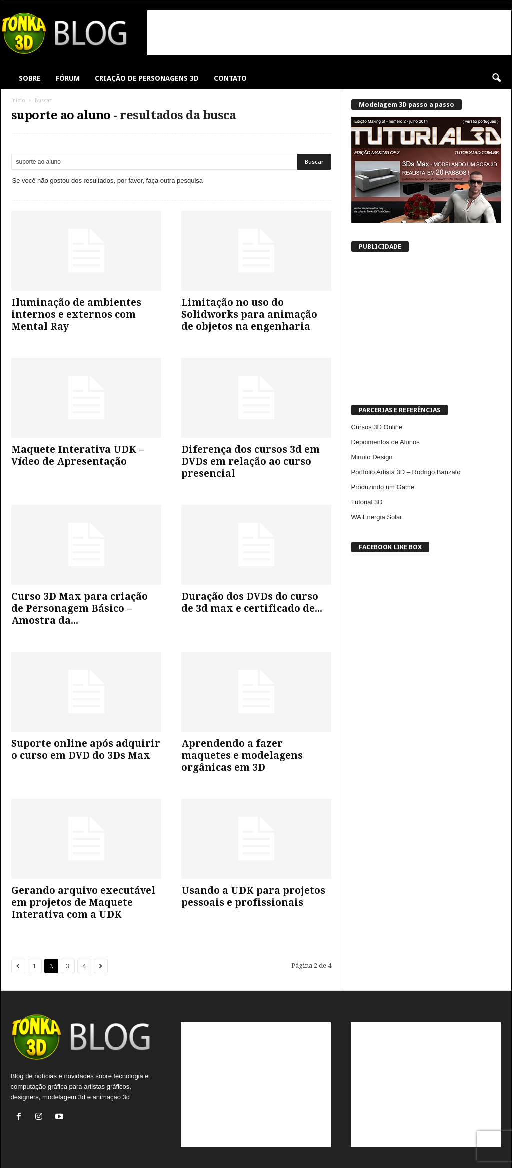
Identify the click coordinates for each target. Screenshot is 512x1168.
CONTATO (230, 78)
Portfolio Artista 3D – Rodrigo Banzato (406, 472)
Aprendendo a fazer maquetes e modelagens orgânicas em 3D (242, 756)
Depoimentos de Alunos (386, 442)
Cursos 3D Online (377, 427)
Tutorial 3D (367, 502)
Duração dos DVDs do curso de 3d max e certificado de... (252, 602)
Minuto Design (372, 457)
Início (19, 101)
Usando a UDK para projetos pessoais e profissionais (254, 896)
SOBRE (30, 78)
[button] (497, 79)
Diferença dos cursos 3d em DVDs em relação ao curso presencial (251, 462)
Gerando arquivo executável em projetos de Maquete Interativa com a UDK (84, 902)
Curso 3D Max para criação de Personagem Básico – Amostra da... (80, 608)
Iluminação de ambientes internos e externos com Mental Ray (77, 314)
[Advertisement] (330, 33)
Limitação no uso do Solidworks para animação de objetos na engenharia (250, 314)
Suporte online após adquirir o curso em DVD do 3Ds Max (86, 750)
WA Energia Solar (377, 517)
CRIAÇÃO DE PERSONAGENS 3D (147, 78)
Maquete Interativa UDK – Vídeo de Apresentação (78, 456)
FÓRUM (68, 78)
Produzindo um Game (383, 487)
